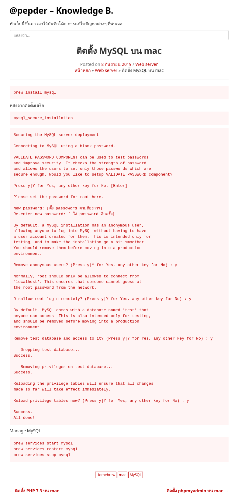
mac (122, 474)
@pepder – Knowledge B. (61, 10)
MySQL (135, 474)
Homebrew (105, 474)
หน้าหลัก (82, 70)
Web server (146, 64)
